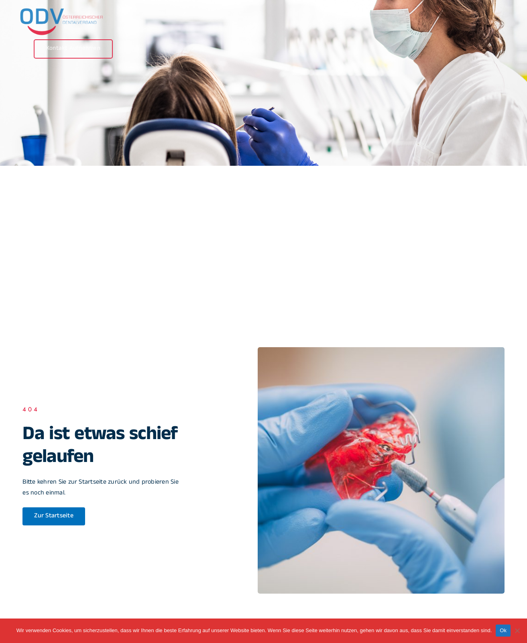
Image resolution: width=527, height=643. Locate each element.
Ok (503, 630)
